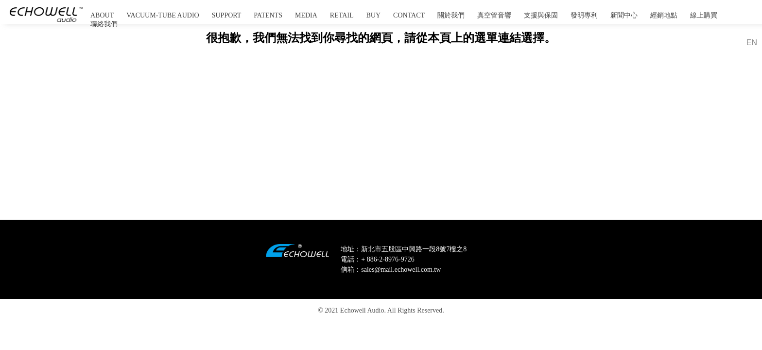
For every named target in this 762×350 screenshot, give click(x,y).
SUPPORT (227, 15)
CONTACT (409, 15)
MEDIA (306, 15)
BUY (373, 15)
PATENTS (268, 15)
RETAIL (342, 15)
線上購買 (703, 15)
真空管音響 (494, 15)
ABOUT (102, 15)
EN (751, 42)
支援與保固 (541, 15)
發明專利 (584, 15)
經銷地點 (663, 15)
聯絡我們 (104, 24)
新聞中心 (624, 15)
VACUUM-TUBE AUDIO (162, 15)
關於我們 (451, 15)
